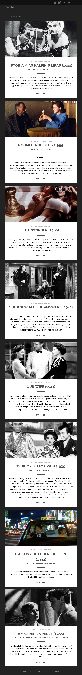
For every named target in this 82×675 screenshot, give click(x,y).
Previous (27, 671)
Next (57, 671)
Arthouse (47, 141)
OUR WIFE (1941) (41, 387)
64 (39, 671)
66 (46, 671)
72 (52, 671)
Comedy (47, 61)
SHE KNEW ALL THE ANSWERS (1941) (41, 307)
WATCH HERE (41, 94)
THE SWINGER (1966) (41, 230)
